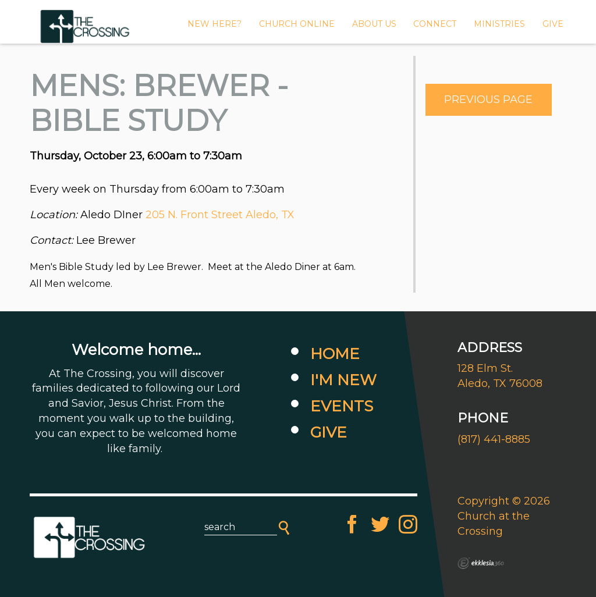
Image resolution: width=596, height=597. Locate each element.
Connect (434, 24)
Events (341, 406)
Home (335, 353)
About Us (374, 24)
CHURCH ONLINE (297, 24)
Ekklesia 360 (480, 563)
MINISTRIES (499, 24)
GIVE (552, 24)
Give (328, 432)
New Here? (214, 24)
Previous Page (488, 99)
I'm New (343, 380)
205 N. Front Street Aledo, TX (220, 214)
